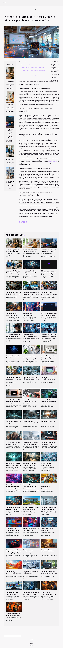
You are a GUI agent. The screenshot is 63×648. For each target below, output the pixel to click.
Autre (31, 645)
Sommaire (24, 62)
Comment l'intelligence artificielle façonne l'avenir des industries (13, 509)
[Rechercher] (12, 636)
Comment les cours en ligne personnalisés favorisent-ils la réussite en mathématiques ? (10, 108)
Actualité (31, 641)
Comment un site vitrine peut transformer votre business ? (49, 294)
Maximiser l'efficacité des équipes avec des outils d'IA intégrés (10, 160)
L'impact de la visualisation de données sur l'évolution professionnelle (35, 76)
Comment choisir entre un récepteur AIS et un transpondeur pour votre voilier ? (10, 184)
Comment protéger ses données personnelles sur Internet (13, 615)
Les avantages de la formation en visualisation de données (33, 70)
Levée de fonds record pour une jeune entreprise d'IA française (14, 444)
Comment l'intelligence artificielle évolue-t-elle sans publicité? (31, 272)
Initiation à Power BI (52, 161)
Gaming (31, 639)
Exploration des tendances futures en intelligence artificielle (30, 336)
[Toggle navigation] (5, 2)
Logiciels (31, 637)
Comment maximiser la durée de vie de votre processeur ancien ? (13, 294)
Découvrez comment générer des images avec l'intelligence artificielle (49, 272)
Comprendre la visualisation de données (29, 65)
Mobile (31, 643)
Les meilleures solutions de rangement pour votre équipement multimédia (49, 357)
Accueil (5, 9)
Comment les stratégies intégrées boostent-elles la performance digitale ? (31, 294)
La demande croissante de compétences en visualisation (32, 68)
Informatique (10, 9)
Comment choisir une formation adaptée (29, 73)
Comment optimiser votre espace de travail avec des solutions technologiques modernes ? (10, 84)
